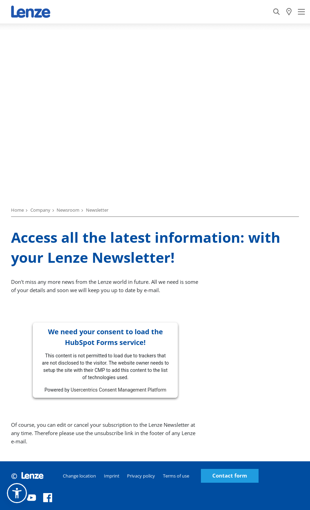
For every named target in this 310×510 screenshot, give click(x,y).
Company (40, 210)
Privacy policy (141, 476)
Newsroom (68, 210)
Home (17, 210)
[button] (17, 493)
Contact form (229, 475)
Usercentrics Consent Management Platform (118, 390)
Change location (79, 476)
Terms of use (176, 476)
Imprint (111, 476)
